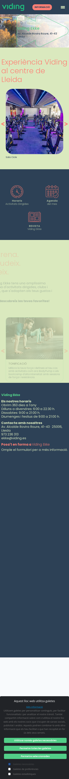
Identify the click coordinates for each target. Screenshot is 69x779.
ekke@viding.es (13, 438)
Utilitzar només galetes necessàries (35, 740)
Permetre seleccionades (35, 756)
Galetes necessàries (23, 764)
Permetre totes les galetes (35, 748)
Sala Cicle (11, 157)
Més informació (34, 706)
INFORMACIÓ (42, 7)
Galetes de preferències (25, 769)
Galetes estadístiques (24, 774)
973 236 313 (10, 434)
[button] (3, 124)
